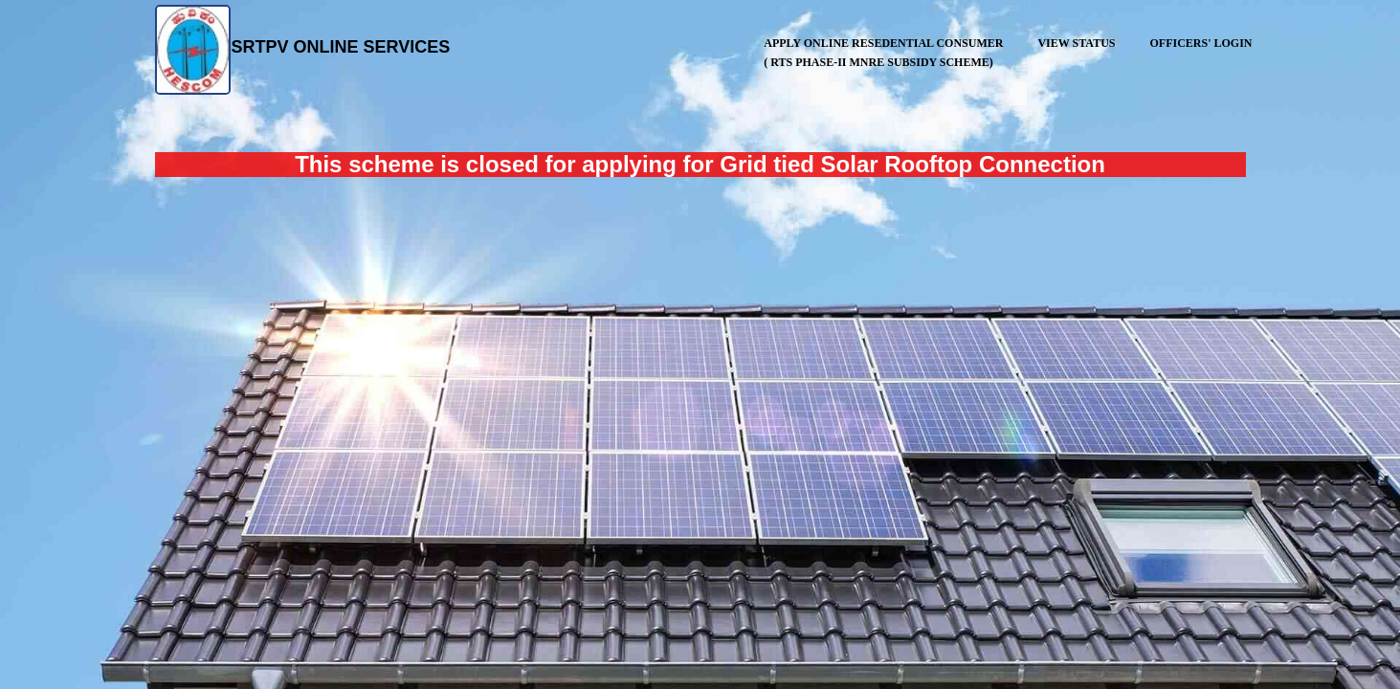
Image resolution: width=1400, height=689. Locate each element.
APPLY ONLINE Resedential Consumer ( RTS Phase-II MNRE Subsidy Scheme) (883, 51)
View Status (1076, 43)
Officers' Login (1200, 43)
